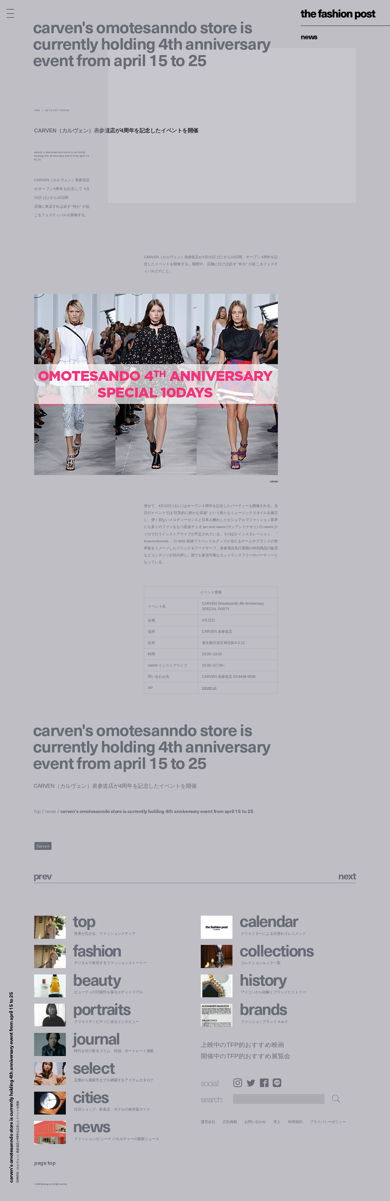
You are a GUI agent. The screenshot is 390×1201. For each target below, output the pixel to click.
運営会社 (208, 1122)
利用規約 (295, 1122)
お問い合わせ (255, 1122)
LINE (277, 1082)
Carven (43, 846)
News (309, 36)
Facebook (264, 1082)
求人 (277, 1122)
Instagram (237, 1082)
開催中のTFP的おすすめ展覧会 (245, 1056)
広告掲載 (230, 1122)
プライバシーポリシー (328, 1122)
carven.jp (209, 688)
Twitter (250, 1082)
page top (44, 1162)
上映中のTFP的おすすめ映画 (242, 1044)
